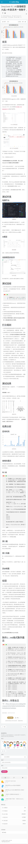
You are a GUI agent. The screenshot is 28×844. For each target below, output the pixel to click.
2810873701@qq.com (7, 16)
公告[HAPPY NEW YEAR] (10, 781)
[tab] (5, 778)
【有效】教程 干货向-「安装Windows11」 (14, 799)
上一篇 (3, 726)
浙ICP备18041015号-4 (6, 841)
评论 (2, 738)
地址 (2, 765)
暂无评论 (11, 17)
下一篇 (24, 726)
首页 (4, 21)
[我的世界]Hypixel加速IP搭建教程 (12, 785)
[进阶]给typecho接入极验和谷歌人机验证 (14, 790)
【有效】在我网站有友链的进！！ (13, 794)
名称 (2, 754)
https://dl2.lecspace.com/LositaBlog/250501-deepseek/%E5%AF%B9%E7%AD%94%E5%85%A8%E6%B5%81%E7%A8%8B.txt (14, 706)
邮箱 (2, 760)
